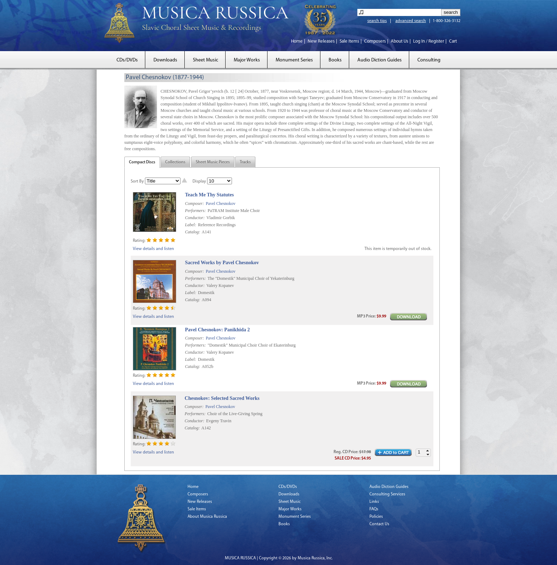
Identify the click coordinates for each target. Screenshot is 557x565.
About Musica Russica (207, 517)
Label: (190, 224)
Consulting (428, 60)
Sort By (137, 181)
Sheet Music (205, 60)
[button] (428, 451)
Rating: (139, 241)
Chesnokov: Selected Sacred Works (222, 398)
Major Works (247, 60)
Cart (453, 41)
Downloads (165, 60)
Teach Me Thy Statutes (209, 194)
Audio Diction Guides (379, 60)
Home (297, 41)
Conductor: (195, 217)
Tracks (245, 162)
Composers (375, 41)
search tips (377, 21)
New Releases (321, 41)
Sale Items (349, 41)
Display (199, 181)
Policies (376, 517)
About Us (399, 41)
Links (374, 502)
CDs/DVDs (127, 60)
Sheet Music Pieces (213, 162)
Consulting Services (387, 494)
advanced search (410, 21)
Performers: (195, 210)
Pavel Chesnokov (221, 203)
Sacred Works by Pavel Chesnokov (222, 262)
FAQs (373, 509)
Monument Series (294, 60)
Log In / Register (428, 41)
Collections (175, 162)
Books (335, 60)
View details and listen (153, 249)
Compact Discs (142, 162)
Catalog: (192, 231)
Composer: (194, 203)
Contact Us (379, 524)
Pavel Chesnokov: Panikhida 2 (217, 329)
